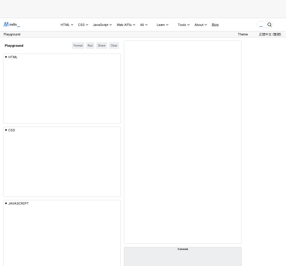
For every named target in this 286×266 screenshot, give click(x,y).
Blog (215, 25)
